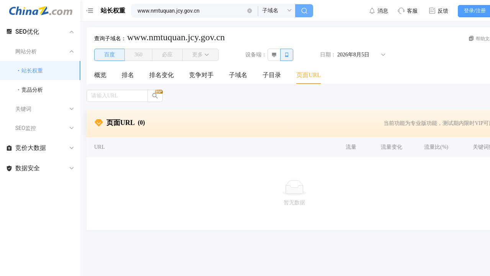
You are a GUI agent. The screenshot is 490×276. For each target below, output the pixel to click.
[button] (249, 10)
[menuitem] (100, 75)
